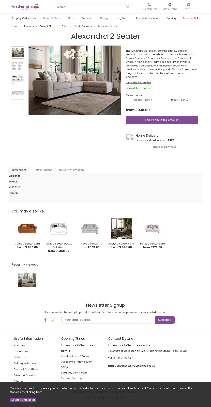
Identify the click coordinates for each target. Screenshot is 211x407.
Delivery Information (71, 170)
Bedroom (87, 18)
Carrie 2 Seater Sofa (27, 243)
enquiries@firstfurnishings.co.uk (136, 365)
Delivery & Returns (25, 363)
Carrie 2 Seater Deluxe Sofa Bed (58, 245)
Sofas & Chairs (52, 18)
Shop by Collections (24, 18)
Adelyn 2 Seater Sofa (121, 243)
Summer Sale (191, 18)
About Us (19, 345)
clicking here (34, 392)
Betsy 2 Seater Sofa (152, 243)
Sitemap (19, 381)
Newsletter (189, 6)
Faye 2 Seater (89, 243)
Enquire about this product (161, 120)
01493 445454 (122, 358)
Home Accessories (147, 18)
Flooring (171, 18)
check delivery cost (164, 146)
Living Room (122, 18)
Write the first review (138, 82)
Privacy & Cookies (25, 375)
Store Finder (170, 6)
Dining (104, 18)
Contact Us (150, 6)
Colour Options (43, 170)
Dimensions (19, 170)
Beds (71, 18)
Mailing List (20, 357)
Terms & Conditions (26, 369)
